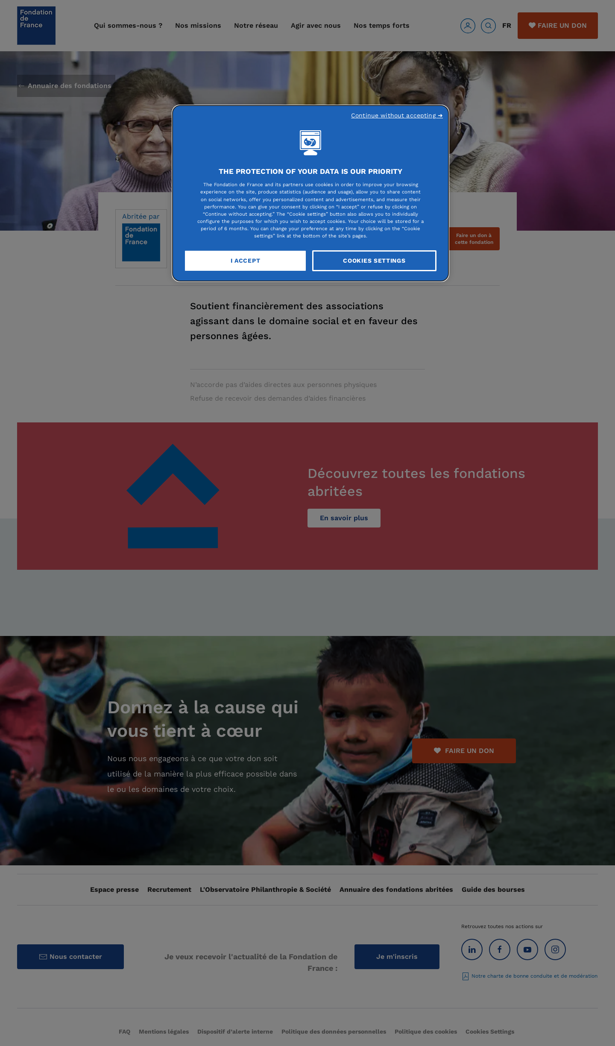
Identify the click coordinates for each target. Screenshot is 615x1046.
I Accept (246, 260)
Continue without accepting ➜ (397, 115)
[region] (310, 193)
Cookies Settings (374, 260)
